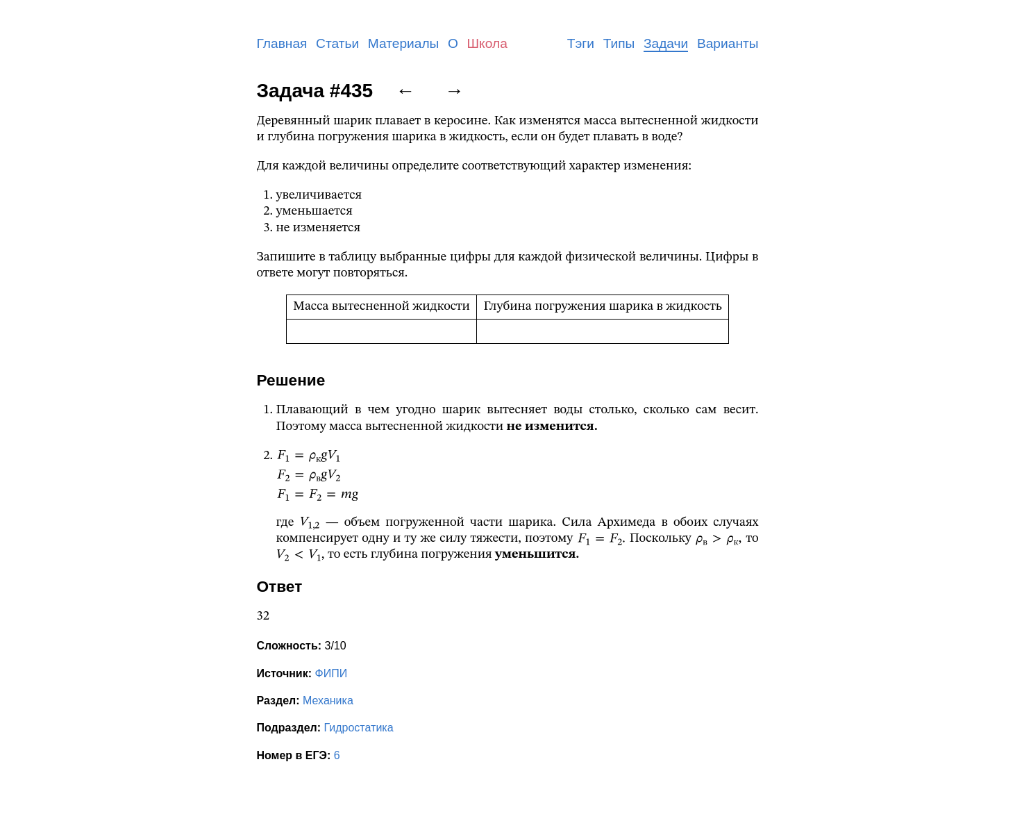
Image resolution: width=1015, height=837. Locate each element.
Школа (487, 43)
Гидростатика (359, 728)
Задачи (666, 43)
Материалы (403, 43)
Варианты (728, 43)
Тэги (580, 43)
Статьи (337, 43)
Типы (619, 43)
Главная (282, 43)
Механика (328, 700)
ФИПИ (330, 673)
